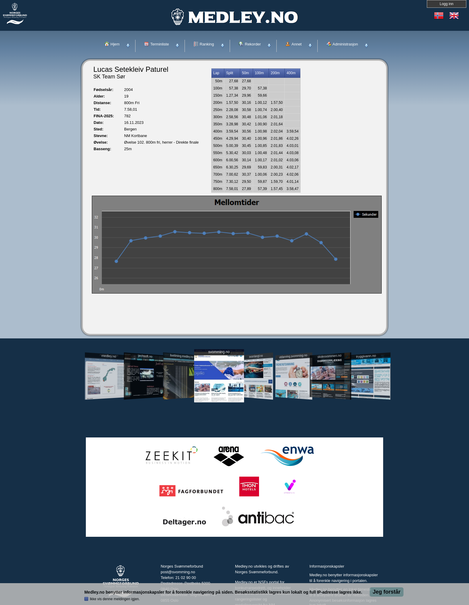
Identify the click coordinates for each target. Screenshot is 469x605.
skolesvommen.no (330, 356)
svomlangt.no (256, 356)
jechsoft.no (145, 356)
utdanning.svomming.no (293, 356)
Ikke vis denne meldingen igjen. (115, 599)
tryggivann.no (366, 356)
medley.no (108, 356)
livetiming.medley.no (182, 356)
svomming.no (218, 352)
